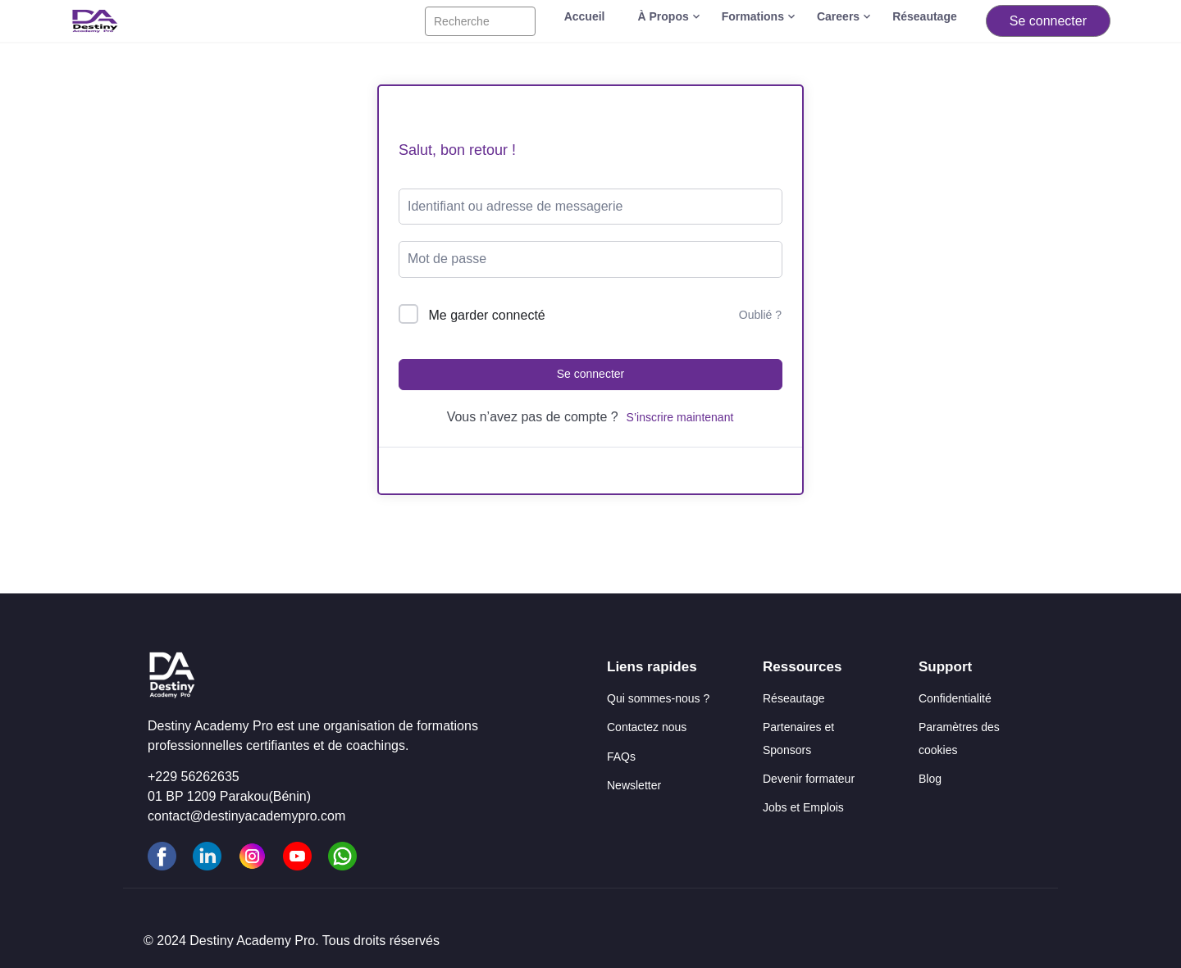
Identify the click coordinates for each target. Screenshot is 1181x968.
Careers (838, 16)
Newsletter (634, 785)
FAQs (621, 756)
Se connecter (1048, 21)
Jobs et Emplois (803, 807)
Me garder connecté (486, 315)
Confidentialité (955, 698)
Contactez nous (646, 727)
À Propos (663, 16)
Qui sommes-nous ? (658, 698)
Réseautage (924, 16)
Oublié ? (760, 314)
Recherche (462, 21)
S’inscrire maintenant (680, 417)
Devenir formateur (809, 778)
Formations (753, 16)
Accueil (584, 16)
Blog (930, 778)
